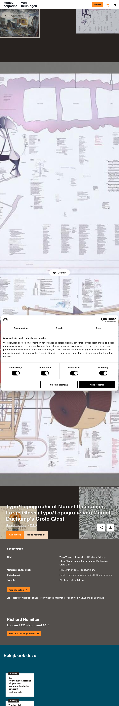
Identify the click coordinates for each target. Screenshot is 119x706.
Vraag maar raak (36, 478)
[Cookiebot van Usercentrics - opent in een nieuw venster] (103, 320)
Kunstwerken (17, 16)
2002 (33, 468)
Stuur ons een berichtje (92, 541)
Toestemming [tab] (21, 328)
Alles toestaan (97, 384)
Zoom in (59, 244)
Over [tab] (98, 328)
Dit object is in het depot (72, 523)
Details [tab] (59, 328)
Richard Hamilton (16, 468)
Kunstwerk (15, 478)
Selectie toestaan (59, 384)
